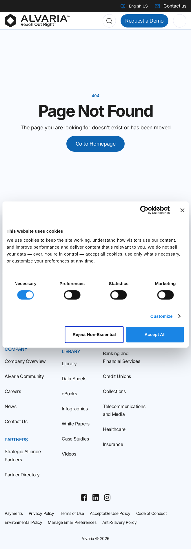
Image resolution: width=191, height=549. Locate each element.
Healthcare (114, 429)
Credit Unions (117, 376)
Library (69, 363)
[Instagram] (107, 497)
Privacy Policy (41, 513)
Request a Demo (144, 21)
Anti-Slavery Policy (119, 522)
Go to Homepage (96, 144)
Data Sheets (74, 378)
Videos (69, 454)
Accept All (154, 334)
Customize (161, 316)
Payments (14, 513)
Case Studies (75, 439)
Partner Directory (22, 475)
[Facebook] (84, 497)
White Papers (75, 424)
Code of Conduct (151, 513)
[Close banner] (182, 210)
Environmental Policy (23, 522)
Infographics (75, 409)
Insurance (113, 444)
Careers (13, 391)
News (11, 406)
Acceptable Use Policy (110, 513)
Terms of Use (72, 513)
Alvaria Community (24, 376)
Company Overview (25, 361)
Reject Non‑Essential (94, 334)
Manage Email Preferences (72, 522)
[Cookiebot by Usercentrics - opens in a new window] (144, 210)
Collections (114, 391)
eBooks (69, 393)
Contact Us (16, 421)
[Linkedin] (95, 497)
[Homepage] (37, 21)
